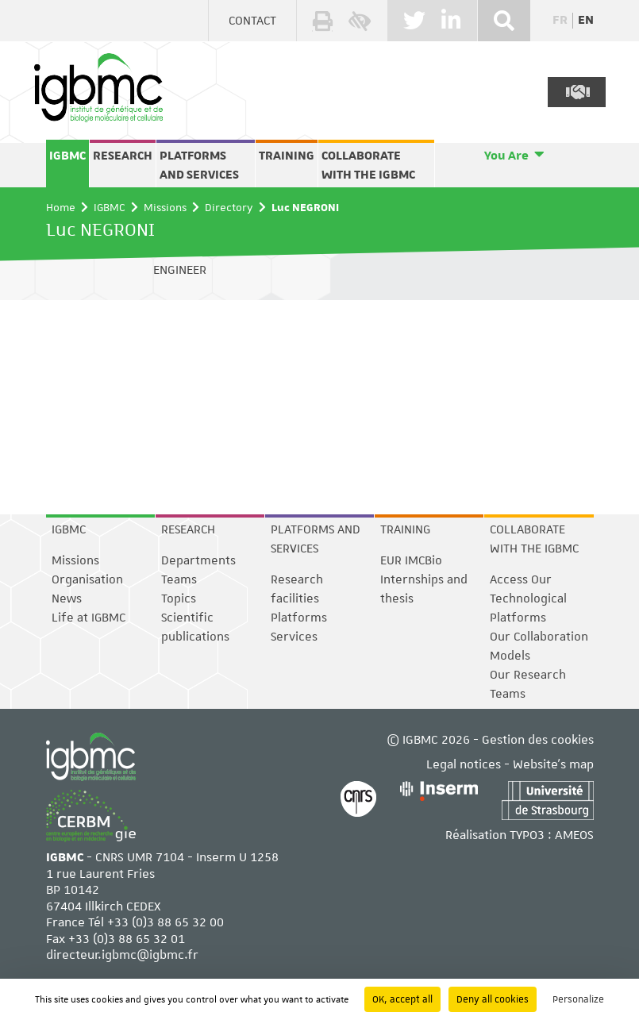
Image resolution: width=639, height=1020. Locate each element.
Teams (179, 579)
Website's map (553, 764)
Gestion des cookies (538, 740)
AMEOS (574, 835)
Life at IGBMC (88, 617)
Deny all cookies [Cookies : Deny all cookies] (492, 999)
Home (60, 207)
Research (122, 156)
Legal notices (463, 764)
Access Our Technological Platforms (528, 598)
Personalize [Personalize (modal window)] (578, 999)
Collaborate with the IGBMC (368, 165)
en (586, 21)
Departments (198, 560)
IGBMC (67, 156)
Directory (229, 207)
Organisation (87, 579)
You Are (506, 156)
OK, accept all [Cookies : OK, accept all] (402, 999)
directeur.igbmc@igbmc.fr (122, 955)
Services (294, 637)
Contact (252, 21)
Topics (178, 598)
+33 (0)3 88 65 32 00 (165, 922)
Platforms (299, 617)
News (67, 598)
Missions (165, 207)
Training (286, 156)
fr (560, 21)
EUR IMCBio (411, 560)
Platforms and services (199, 165)
